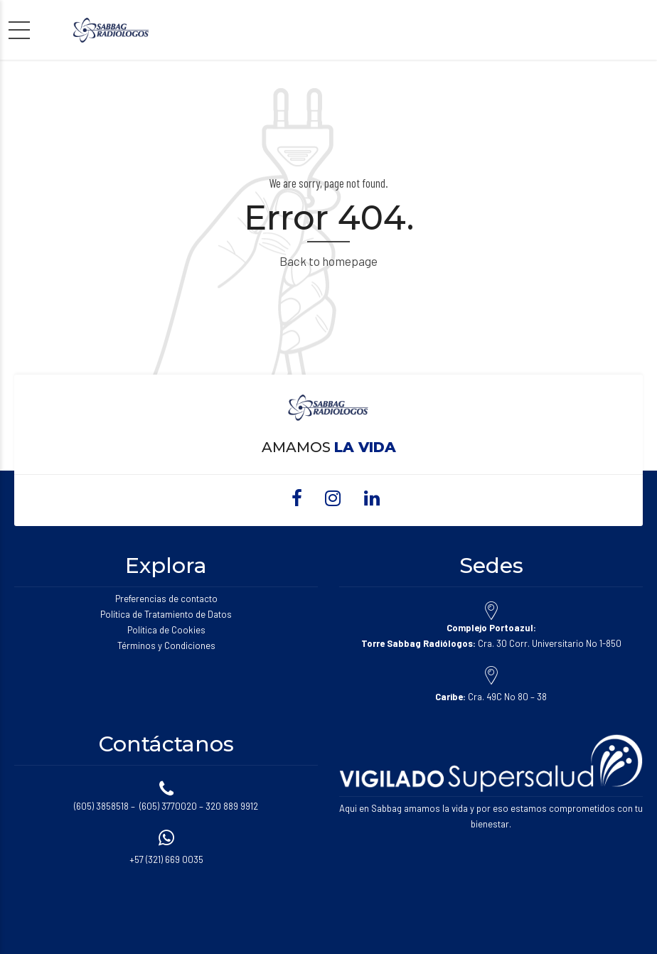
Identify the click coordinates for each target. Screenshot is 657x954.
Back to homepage (328, 261)
